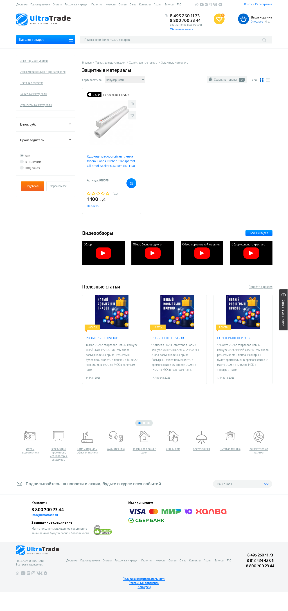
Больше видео (259, 233)
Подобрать (32, 186)
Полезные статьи (101, 286)
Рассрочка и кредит (76, 4)
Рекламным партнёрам (144, 583)
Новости (111, 4)
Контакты (145, 4)
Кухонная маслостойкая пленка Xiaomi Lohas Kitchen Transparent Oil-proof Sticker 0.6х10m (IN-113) (111, 161)
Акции (158, 4)
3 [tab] (148, 423)
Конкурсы (144, 587)
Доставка (21, 4)
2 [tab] (144, 423)
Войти (248, 4)
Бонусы (169, 4)
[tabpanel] (30, 442)
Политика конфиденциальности (144, 579)
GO (266, 483)
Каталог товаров (31, 39)
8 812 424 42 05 (260, 560)
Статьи (123, 4)
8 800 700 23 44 (185, 20)
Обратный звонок (182, 29)
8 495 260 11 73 (185, 16)
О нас (133, 4)
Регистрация (263, 4)
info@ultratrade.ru (45, 515)
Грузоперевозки (40, 4)
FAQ (179, 4)
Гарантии (97, 4)
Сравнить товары (229, 80)
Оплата (57, 4)
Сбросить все (58, 186)
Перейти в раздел (260, 287)
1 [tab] (139, 423)
